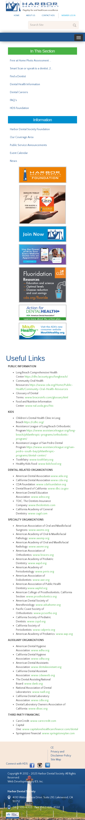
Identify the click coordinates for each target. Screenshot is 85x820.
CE (52, 747)
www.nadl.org (41, 692)
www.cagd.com (37, 513)
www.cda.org (59, 480)
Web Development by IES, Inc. (25, 781)
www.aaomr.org (38, 546)
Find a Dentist (18, 76)
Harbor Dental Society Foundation (30, 129)
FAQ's (13, 100)
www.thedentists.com (41, 505)
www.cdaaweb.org (43, 675)
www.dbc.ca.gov (58, 488)
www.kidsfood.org (49, 463)
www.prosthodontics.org (41, 596)
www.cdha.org (40, 658)
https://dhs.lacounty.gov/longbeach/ (47, 376)
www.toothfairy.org (41, 459)
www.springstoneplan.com (58, 733)
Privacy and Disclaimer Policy (61, 753)
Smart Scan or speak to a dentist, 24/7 (32, 68)
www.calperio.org (44, 629)
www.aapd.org (37, 563)
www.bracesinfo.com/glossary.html (46, 397)
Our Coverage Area (21, 137)
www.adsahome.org (48, 604)
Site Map (56, 759)
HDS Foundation (19, 108)
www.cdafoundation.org (51, 484)
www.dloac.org (37, 708)
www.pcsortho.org (45, 613)
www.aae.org (41, 580)
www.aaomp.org (39, 538)
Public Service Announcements (28, 145)
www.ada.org (59, 476)
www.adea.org (40, 497)
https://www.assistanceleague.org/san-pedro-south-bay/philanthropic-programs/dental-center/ (45, 451)
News (13, 161)
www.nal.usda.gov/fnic (39, 405)
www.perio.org (44, 571)
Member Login (68, 15)
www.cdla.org (39, 700)
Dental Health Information (25, 84)
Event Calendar (19, 153)
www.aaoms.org (39, 530)
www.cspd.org (36, 621)
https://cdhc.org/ (34, 422)
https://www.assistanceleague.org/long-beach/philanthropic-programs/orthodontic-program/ (46, 435)
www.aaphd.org (37, 588)
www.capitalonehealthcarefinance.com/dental (50, 729)
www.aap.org (64, 634)
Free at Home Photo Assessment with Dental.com (32, 60)
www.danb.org (33, 683)
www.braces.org (43, 555)
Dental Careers (19, 92)
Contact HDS (48, 15)
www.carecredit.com (43, 721)
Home (16, 15)
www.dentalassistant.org (46, 667)
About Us (30, 15)
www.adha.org (40, 650)
